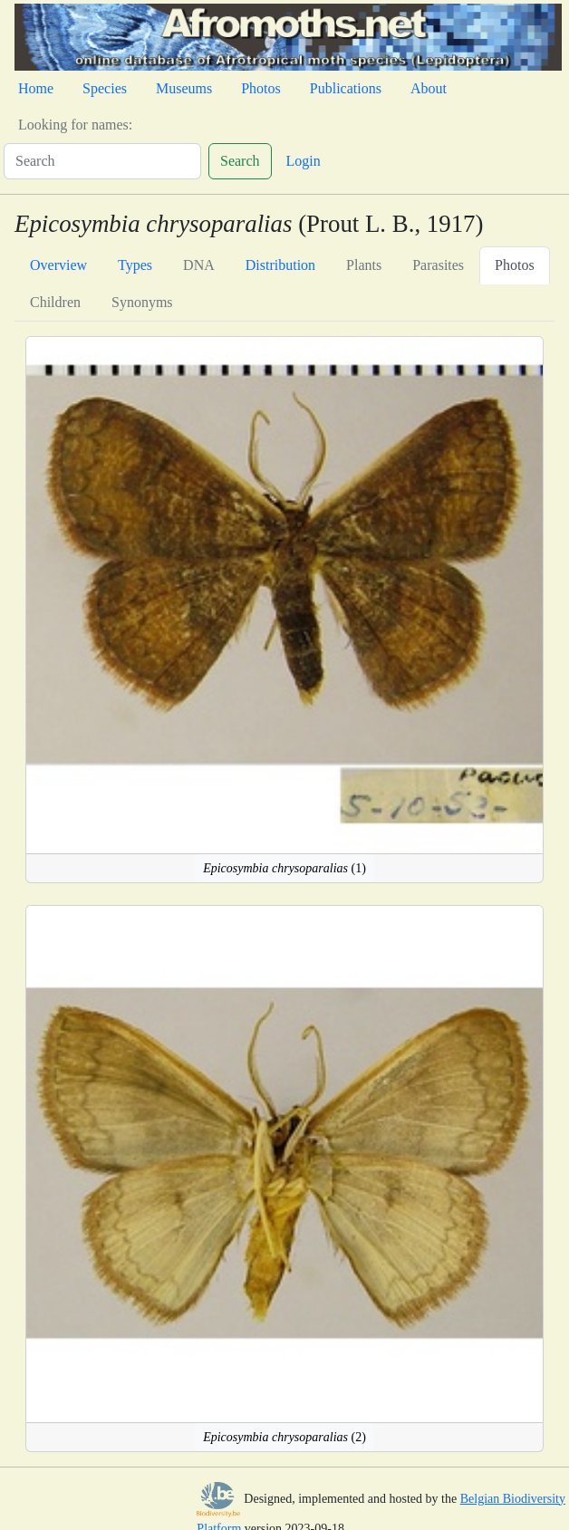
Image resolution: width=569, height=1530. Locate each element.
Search (240, 160)
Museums (184, 88)
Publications (345, 88)
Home (35, 88)
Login (303, 160)
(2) (284, 1437)
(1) (284, 868)
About (428, 88)
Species (104, 88)
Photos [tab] (515, 265)
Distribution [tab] (280, 265)
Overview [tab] (58, 265)
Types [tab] (135, 265)
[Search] (102, 161)
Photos (261, 88)
